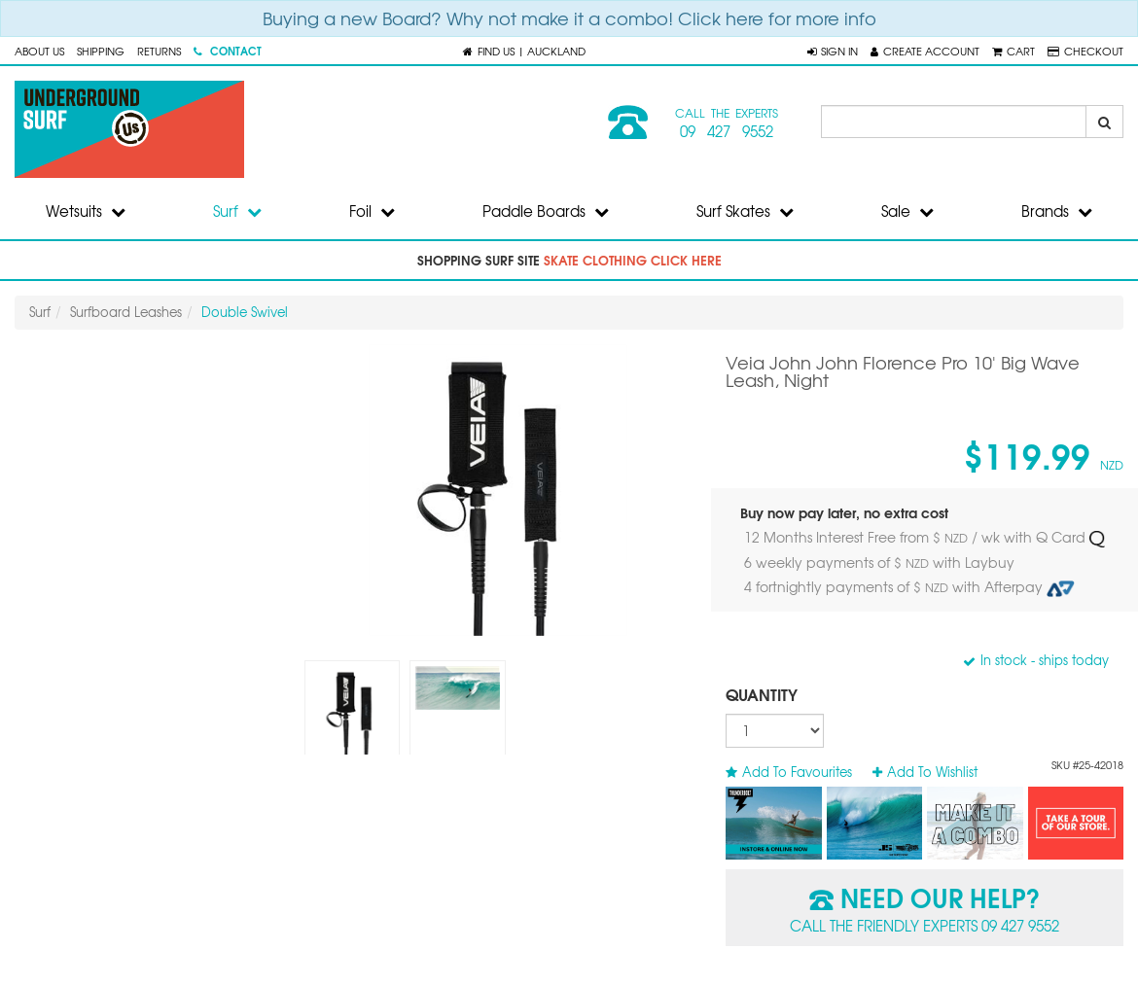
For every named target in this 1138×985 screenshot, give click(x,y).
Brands (1056, 211)
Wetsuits (85, 211)
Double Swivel (244, 311)
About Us (39, 50)
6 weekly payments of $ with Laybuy (881, 562)
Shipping (100, 50)
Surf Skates (745, 211)
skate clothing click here (633, 259)
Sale (907, 211)
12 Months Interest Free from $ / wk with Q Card (924, 537)
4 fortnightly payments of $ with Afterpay (909, 587)
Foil (372, 211)
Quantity (762, 694)
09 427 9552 (726, 131)
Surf (237, 211)
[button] (832, 50)
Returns (159, 50)
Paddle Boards (545, 211)
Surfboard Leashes (126, 311)
